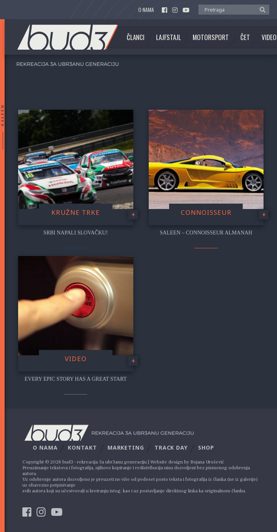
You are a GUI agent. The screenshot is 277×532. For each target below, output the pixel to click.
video (76, 358)
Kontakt (82, 447)
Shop (206, 447)
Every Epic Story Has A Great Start (76, 379)
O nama (146, 9)
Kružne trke (75, 212)
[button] (260, 9)
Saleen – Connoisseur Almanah (206, 233)
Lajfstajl (168, 37)
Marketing (125, 447)
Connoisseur (206, 212)
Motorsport (211, 37)
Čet (245, 37)
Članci (135, 37)
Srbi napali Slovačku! (76, 233)
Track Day (171, 447)
